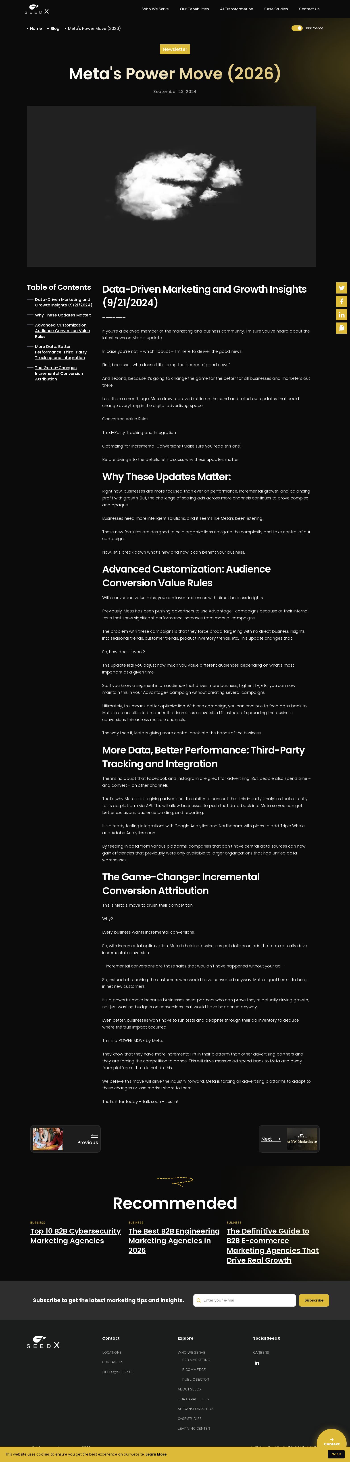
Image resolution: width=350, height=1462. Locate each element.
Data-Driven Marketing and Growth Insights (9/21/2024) (63, 302)
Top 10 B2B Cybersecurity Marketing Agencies (75, 1236)
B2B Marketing (196, 1360)
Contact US (112, 1362)
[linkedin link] (257, 1362)
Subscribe (314, 1300)
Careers (261, 1353)
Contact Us (309, 9)
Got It (336, 1454)
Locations (112, 1353)
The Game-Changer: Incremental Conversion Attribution (59, 373)
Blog (55, 28)
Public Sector (195, 1380)
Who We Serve (191, 1353)
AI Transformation (236, 9)
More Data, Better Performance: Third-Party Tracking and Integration (61, 352)
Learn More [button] (156, 1454)
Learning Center (194, 1429)
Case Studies (276, 9)
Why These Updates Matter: (63, 315)
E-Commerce (194, 1370)
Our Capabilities (194, 9)
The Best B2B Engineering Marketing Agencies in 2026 (174, 1241)
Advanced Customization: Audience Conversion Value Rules (62, 330)
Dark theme (314, 28)
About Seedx (189, 1389)
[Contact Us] (332, 1444)
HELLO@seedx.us (117, 1372)
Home (36, 28)
